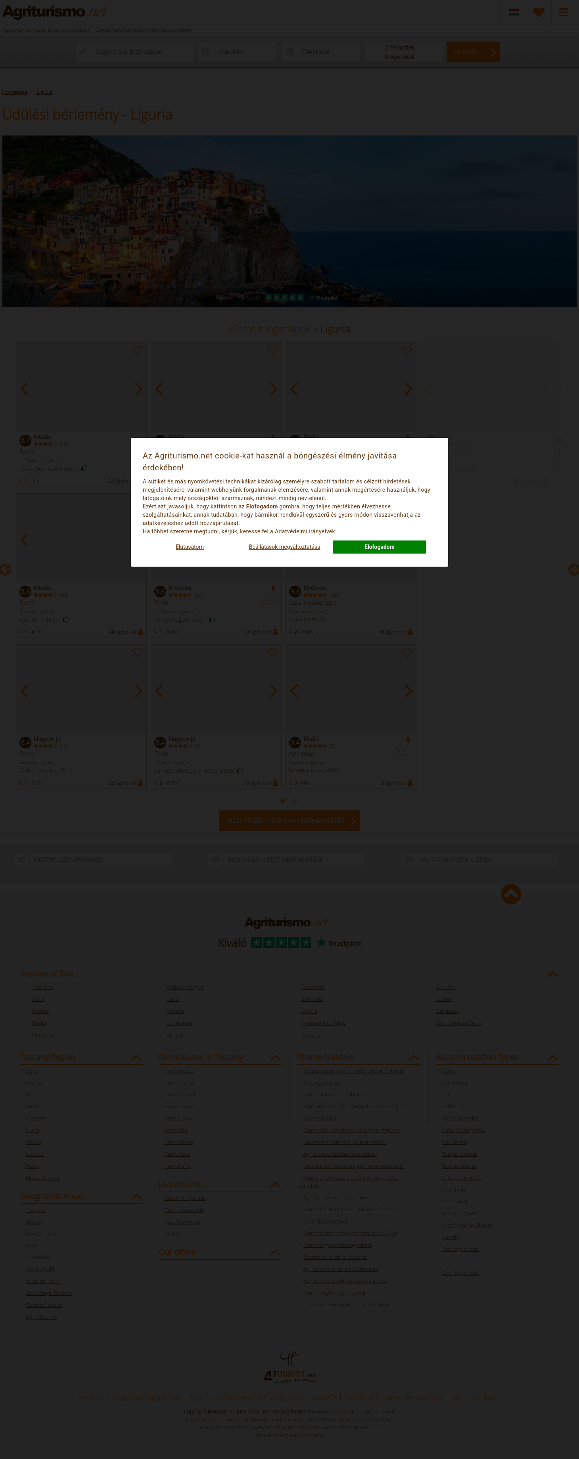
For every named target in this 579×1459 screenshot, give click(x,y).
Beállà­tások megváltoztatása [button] (284, 547)
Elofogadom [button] (379, 547)
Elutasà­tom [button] (190, 547)
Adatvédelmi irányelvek (305, 531)
